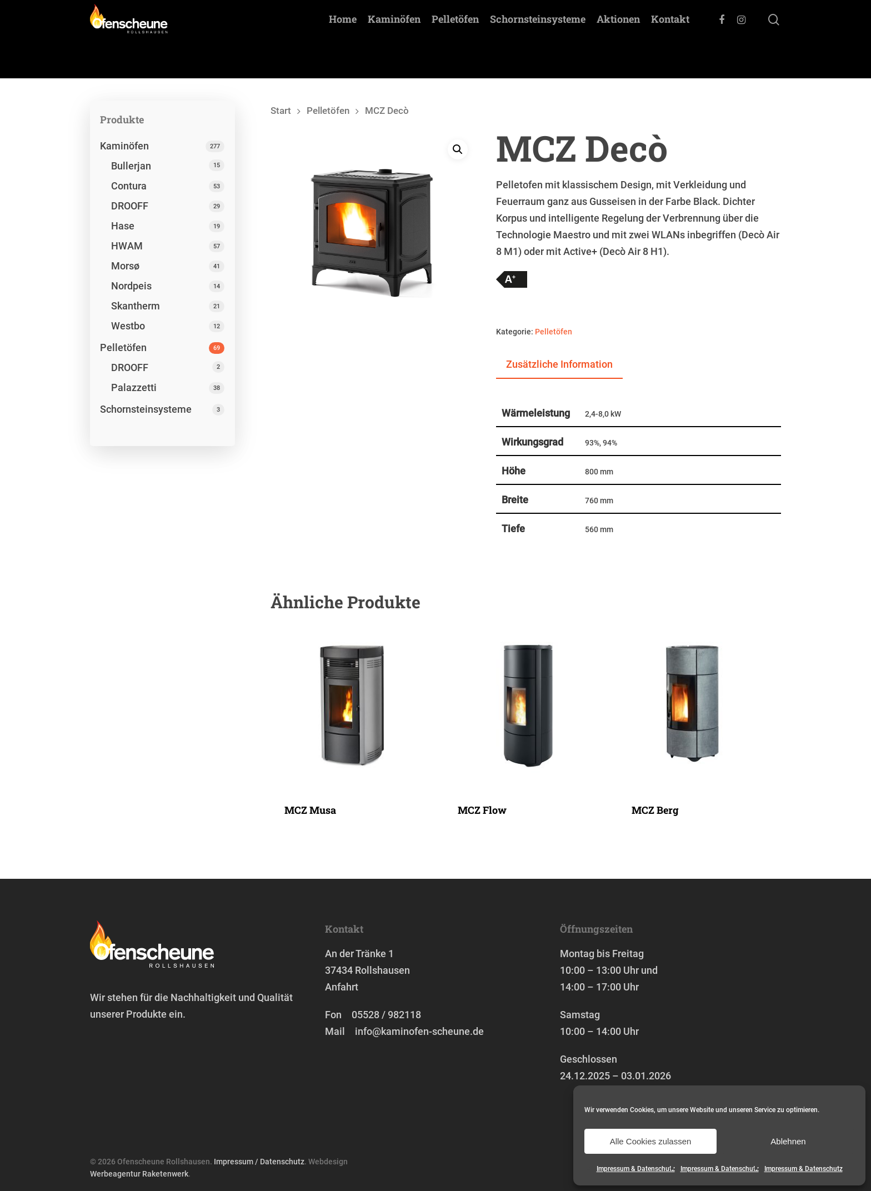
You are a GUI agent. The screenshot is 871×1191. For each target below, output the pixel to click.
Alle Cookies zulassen (651, 1141)
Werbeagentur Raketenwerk (139, 1173)
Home (343, 39)
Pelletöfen (455, 39)
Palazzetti (134, 387)
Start (281, 111)
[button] (457, 150)
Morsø (125, 266)
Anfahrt (341, 987)
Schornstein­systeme (537, 39)
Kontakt (670, 39)
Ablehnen (787, 1141)
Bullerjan (131, 166)
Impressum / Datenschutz (259, 1161)
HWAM (127, 246)
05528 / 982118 (386, 1014)
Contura (129, 186)
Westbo (128, 326)
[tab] (559, 365)
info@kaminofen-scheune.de (419, 1031)
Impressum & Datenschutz (636, 1169)
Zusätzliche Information (559, 364)
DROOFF (129, 206)
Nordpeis (131, 286)
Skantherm (135, 306)
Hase (122, 226)
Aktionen (618, 39)
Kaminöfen (394, 39)
